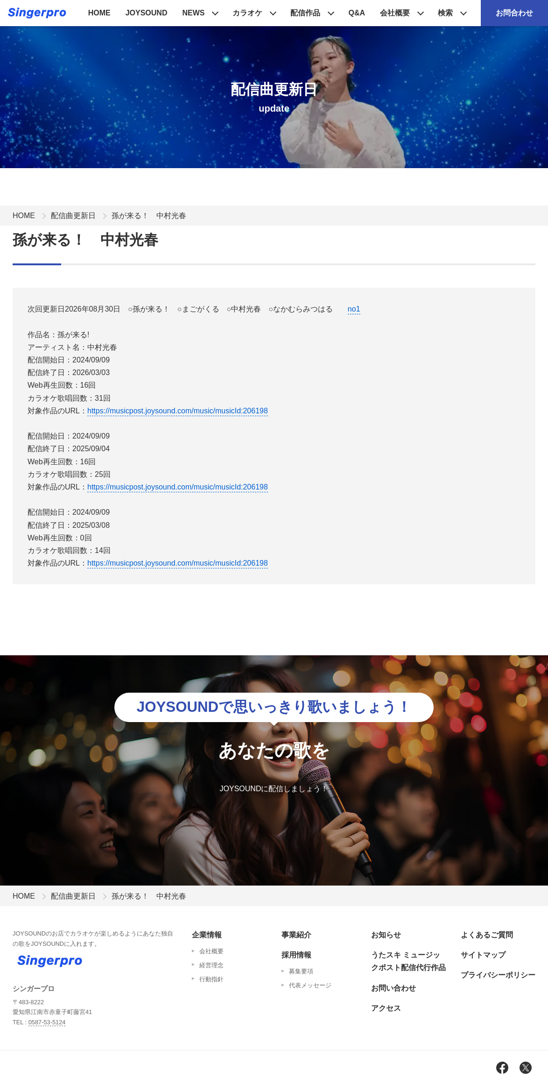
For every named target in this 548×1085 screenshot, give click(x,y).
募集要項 (301, 971)
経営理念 (211, 965)
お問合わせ (514, 13)
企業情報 (207, 935)
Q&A (356, 13)
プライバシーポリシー (498, 975)
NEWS (193, 13)
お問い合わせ (393, 988)
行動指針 (211, 979)
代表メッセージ (310, 985)
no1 (354, 309)
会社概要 (395, 13)
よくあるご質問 (487, 935)
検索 (445, 13)
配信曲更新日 (73, 216)
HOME (99, 13)
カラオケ (247, 13)
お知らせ (386, 935)
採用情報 (296, 955)
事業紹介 (296, 935)
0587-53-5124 (47, 1022)
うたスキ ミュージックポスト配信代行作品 (408, 961)
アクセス (386, 1008)
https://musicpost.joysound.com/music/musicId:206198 (177, 411)
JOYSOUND (147, 13)
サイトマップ (483, 955)
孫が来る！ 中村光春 (149, 216)
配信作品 (305, 13)
